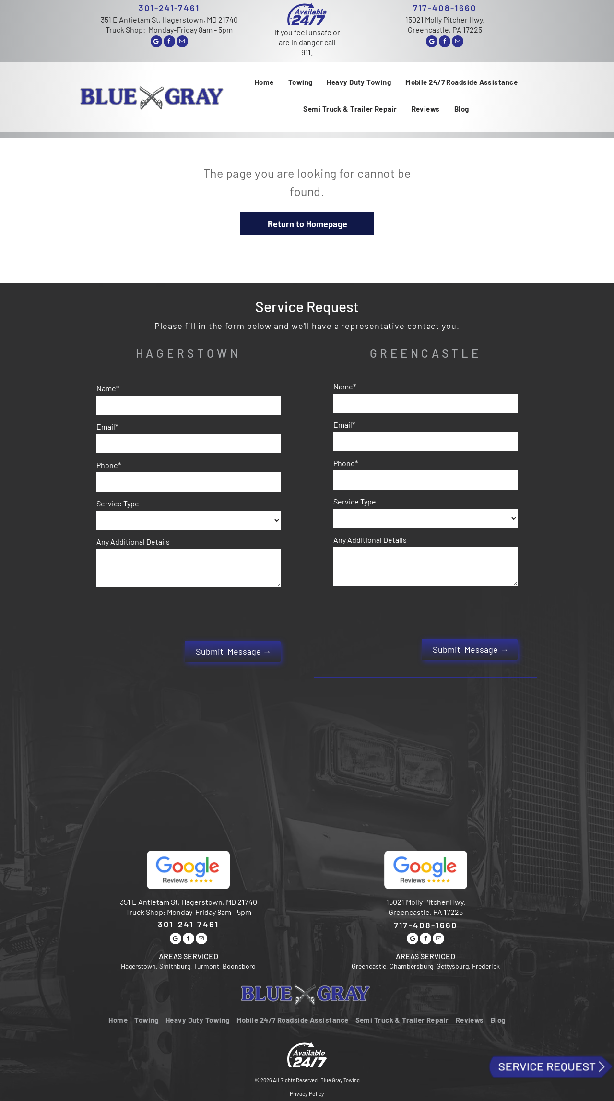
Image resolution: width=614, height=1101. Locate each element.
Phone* (108, 464)
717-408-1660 (445, 7)
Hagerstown (188, 353)
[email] (182, 42)
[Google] (156, 42)
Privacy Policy (307, 1051)
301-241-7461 (169, 7)
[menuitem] (264, 82)
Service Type (117, 503)
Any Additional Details (133, 541)
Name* (107, 388)
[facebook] (169, 42)
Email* (107, 426)
